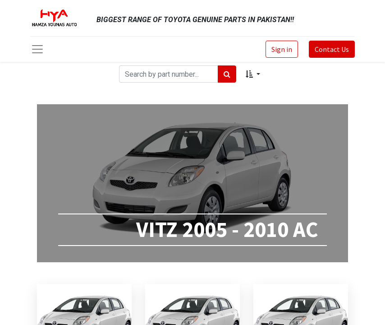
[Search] (227, 74)
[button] (253, 74)
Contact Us (332, 49)
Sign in (281, 49)
